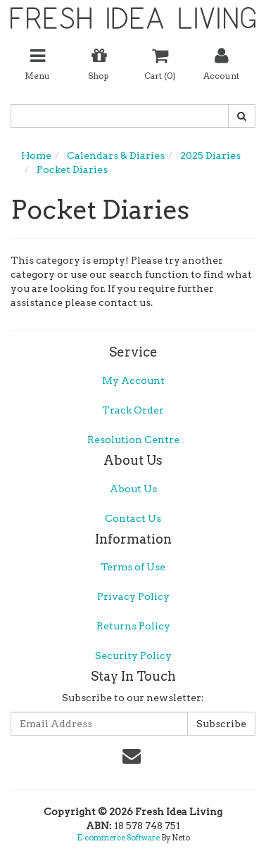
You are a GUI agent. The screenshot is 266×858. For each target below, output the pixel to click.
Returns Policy (133, 626)
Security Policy (133, 655)
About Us (133, 488)
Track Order (133, 410)
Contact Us (133, 518)
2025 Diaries (210, 155)
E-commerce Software (118, 838)
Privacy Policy (133, 596)
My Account (133, 380)
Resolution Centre (133, 439)
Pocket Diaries (72, 169)
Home (36, 155)
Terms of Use (133, 566)
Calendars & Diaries (116, 155)
